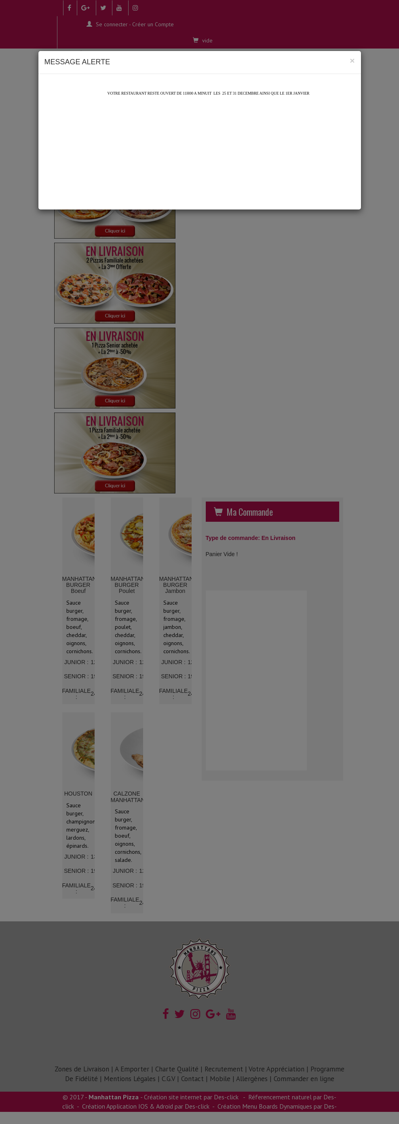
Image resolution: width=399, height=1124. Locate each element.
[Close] (352, 60)
